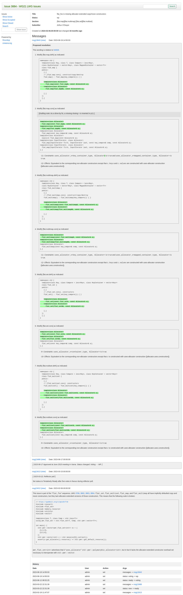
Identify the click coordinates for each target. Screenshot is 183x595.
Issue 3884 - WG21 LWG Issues (22, 6)
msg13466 (137, 579)
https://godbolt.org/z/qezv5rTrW (53, 496)
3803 (87, 488)
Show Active (7, 17)
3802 (82, 488)
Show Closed (8, 23)
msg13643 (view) (39, 40)
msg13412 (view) (39, 483)
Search (5, 26)
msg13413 (137, 587)
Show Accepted (9, 20)
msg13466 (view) (39, 454)
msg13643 (137, 567)
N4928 (56, 50)
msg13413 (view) (39, 466)
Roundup (6, 40)
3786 (77, 488)
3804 (92, 488)
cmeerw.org (7, 43)
